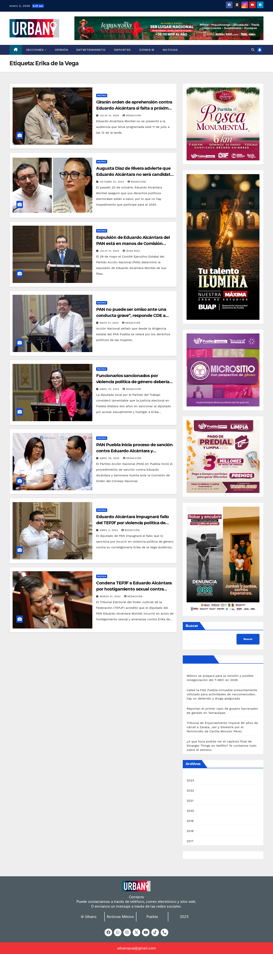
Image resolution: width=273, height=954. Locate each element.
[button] (252, 50)
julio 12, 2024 (110, 115)
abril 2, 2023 (109, 530)
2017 (190, 841)
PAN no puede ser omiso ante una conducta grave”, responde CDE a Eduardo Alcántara (131, 315)
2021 (190, 800)
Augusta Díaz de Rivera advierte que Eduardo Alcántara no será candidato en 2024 (134, 174)
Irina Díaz (131, 251)
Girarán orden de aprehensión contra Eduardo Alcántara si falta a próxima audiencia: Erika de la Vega (134, 108)
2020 (190, 811)
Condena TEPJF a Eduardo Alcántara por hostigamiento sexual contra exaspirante (134, 589)
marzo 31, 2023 (111, 596)
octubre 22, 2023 (112, 181)
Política (101, 95)
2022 (190, 790)
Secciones (35, 50)
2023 (190, 780)
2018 (190, 831)
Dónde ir (146, 50)
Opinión (61, 50)
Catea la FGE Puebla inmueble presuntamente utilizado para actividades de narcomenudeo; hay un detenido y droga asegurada (222, 694)
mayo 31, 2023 (110, 323)
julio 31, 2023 (110, 251)
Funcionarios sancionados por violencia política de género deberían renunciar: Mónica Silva (134, 381)
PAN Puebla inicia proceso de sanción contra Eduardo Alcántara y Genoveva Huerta (134, 451)
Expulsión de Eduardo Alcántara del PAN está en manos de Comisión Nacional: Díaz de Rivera (133, 243)
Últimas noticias (199, 659)
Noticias (170, 50)
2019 (190, 821)
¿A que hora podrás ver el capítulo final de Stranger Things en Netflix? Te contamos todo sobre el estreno (221, 746)
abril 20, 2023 (110, 458)
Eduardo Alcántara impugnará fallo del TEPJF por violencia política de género (132, 523)
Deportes (122, 50)
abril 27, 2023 (110, 389)
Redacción (132, 115)
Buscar (192, 626)
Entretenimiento (91, 50)
